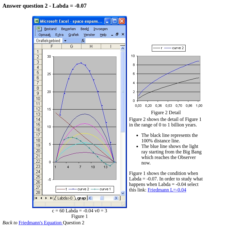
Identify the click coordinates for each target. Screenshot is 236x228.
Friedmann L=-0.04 (167, 189)
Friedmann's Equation (40, 222)
